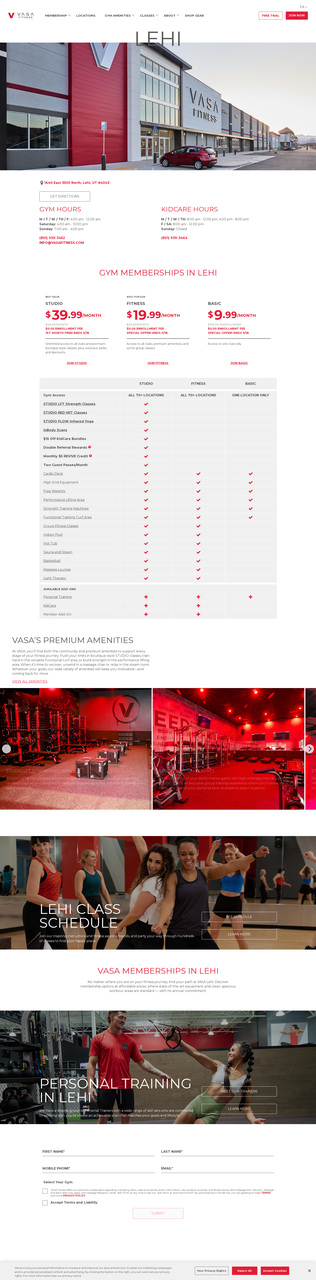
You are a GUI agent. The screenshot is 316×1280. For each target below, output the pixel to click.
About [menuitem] (170, 15)
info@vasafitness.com (61, 243)
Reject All (244, 1270)
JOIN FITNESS (158, 363)
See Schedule (239, 917)
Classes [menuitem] (147, 15)
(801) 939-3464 (174, 238)
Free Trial (270, 15)
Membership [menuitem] (56, 15)
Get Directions (64, 196)
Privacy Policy (74, 1195)
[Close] (309, 1270)
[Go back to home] (21, 15)
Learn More (239, 934)
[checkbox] (44, 1191)
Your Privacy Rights (211, 1270)
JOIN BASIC (239, 363)
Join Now (297, 15)
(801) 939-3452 (52, 238)
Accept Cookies (275, 1270)
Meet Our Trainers (239, 1091)
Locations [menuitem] (85, 15)
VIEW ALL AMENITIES (29, 681)
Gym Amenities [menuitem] (118, 15)
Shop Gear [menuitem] (194, 15)
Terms (266, 1192)
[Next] (309, 748)
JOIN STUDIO (77, 363)
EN (302, 7)
